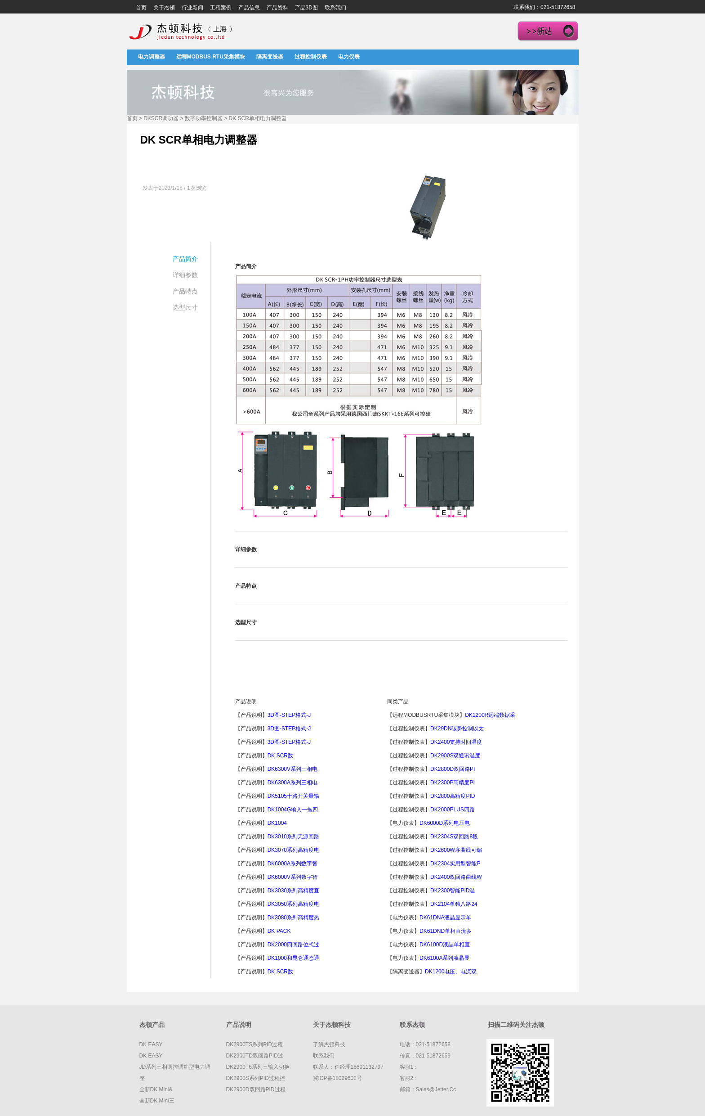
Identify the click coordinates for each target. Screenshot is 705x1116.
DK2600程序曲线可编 (456, 850)
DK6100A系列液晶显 (444, 958)
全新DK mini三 (156, 1101)
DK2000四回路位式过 (293, 944)
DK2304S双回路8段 (454, 836)
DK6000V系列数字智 (292, 877)
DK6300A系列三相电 (292, 782)
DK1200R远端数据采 (490, 715)
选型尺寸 (185, 307)
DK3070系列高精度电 (293, 850)
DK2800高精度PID (452, 796)
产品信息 (249, 7)
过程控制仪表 (310, 57)
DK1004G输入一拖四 (293, 809)
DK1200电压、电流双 (451, 971)
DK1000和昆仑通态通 (293, 958)
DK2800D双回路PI (452, 769)
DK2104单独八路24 (453, 904)
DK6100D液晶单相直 (444, 944)
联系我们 (335, 7)
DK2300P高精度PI (452, 782)
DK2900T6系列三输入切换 (258, 1067)
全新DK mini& (156, 1089)
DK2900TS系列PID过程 (254, 1044)
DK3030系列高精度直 (293, 890)
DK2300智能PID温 (452, 890)
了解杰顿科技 (329, 1044)
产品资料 (277, 7)
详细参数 (185, 275)
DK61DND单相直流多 (445, 931)
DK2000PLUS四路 (452, 809)
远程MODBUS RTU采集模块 (210, 57)
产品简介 (185, 258)
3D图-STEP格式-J (289, 715)
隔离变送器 (269, 57)
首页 (141, 7)
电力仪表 (349, 57)
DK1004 (278, 823)
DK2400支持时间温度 (456, 742)
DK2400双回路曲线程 (456, 877)
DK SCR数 (280, 755)
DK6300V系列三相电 (292, 769)
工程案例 (221, 7)
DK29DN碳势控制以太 (457, 728)
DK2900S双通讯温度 (455, 755)
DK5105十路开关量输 (293, 796)
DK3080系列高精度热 (293, 917)
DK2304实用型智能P (455, 863)
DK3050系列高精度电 (293, 904)
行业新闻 (192, 7)
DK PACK (279, 931)
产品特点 (185, 291)
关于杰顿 (164, 7)
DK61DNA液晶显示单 (445, 917)
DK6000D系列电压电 (444, 823)
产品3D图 (306, 7)
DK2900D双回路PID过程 (256, 1089)
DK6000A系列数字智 (292, 863)
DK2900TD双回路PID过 (254, 1056)
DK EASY (151, 1044)
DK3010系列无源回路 (293, 836)
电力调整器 (151, 57)
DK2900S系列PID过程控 (255, 1078)
